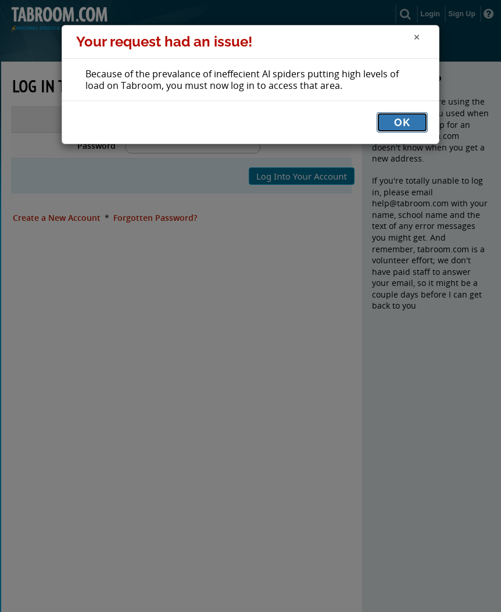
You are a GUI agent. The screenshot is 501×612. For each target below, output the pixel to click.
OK (402, 122)
